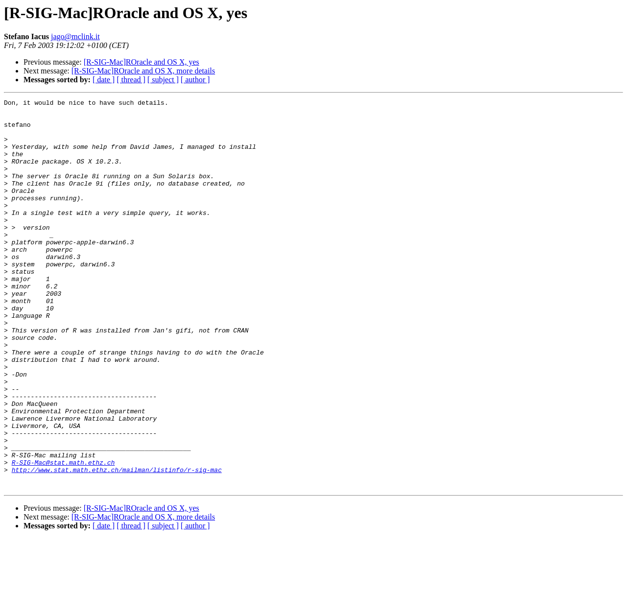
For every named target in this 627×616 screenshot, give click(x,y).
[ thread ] (131, 79)
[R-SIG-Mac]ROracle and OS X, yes (141, 62)
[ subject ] (163, 79)
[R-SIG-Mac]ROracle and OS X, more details (143, 71)
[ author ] (195, 79)
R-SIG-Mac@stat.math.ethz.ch (63, 535)
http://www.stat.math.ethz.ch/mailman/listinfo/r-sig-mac (117, 544)
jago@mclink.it (75, 36)
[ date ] (104, 79)
